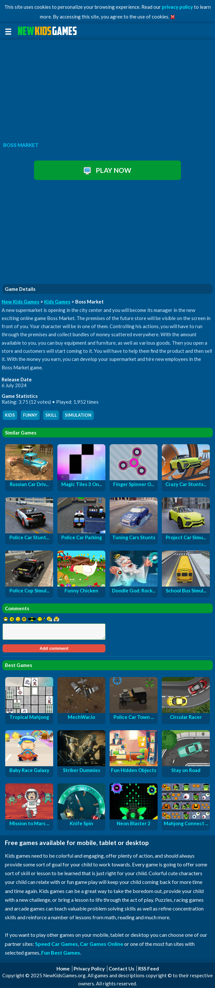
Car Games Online (101, 944)
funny (30, 415)
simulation (78, 415)
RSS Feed (148, 968)
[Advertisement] (107, 88)
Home (63, 968)
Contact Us (121, 968)
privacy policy (177, 7)
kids (10, 415)
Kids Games (57, 301)
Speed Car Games (56, 944)
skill (51, 415)
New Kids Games (20, 301)
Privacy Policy (89, 968)
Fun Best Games (60, 952)
